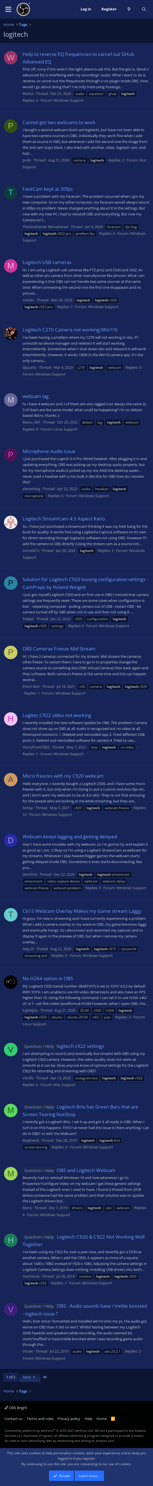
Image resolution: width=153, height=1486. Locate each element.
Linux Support (65, 429)
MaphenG (31, 1140)
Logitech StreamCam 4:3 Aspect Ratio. (64, 518)
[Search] (143, 9)
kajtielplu (30, 1010)
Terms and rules (40, 1418)
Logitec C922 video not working (57, 715)
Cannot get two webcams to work (59, 122)
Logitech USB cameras (47, 262)
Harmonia (31, 1276)
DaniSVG (30, 874)
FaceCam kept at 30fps (48, 189)
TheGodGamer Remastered (45, 226)
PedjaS (28, 618)
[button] (8, 9)
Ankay (28, 807)
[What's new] (129, 9)
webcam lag (35, 396)
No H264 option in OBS (48, 978)
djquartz (30, 367)
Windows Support (69, 100)
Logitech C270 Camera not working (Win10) (70, 329)
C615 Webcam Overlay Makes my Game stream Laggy (82, 911)
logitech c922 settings (63, 1046)
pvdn (27, 160)
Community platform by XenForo (49, 1430)
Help (88, 1418)
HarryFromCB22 (36, 747)
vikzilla (28, 1077)
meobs (28, 299)
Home (101, 1418)
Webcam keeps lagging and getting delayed (70, 836)
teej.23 (28, 948)
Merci (27, 1207)
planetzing (31, 488)
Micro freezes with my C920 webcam (63, 776)
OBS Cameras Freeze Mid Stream (59, 648)
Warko (28, 93)
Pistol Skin (31, 686)
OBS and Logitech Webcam (69, 1170)
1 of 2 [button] (10, 1377)
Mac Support (64, 1084)
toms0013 (31, 550)
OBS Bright (16, 1407)
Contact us (14, 1418)
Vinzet (28, 1351)
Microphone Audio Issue (49, 451)
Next (30, 1377)
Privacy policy (68, 1418)
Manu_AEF (31, 422)
